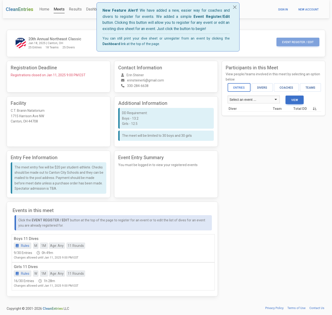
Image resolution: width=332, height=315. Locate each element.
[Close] (234, 7)
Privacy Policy (274, 308)
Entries (239, 87)
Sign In (283, 9)
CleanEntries (19, 9)
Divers (262, 87)
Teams (310, 87)
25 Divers (68, 47)
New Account (308, 9)
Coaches (286, 87)
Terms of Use (296, 308)
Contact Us (316, 308)
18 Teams (52, 47)
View (294, 100)
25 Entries (35, 47)
